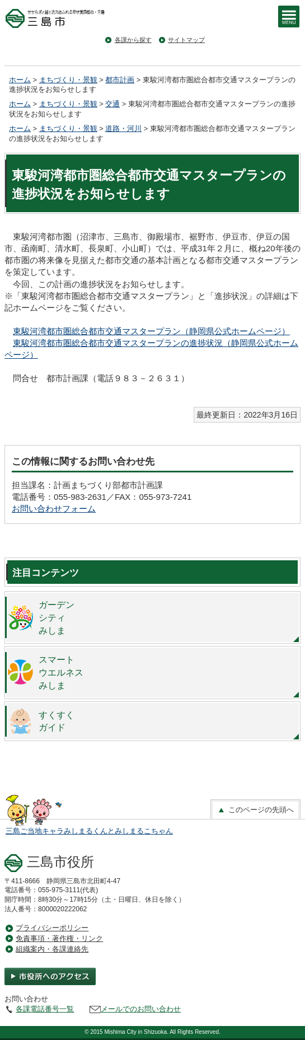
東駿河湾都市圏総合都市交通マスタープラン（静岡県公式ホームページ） (151, 331)
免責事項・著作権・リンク (59, 938)
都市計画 (119, 80)
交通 (112, 104)
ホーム (20, 80)
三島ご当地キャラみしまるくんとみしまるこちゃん (89, 831)
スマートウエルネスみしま (61, 672)
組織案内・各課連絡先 (52, 949)
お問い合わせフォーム (54, 508)
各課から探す (133, 39)
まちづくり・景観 (68, 80)
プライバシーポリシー (52, 928)
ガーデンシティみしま (56, 617)
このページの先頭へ (255, 810)
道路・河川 (123, 128)
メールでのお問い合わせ (141, 1009)
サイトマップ (186, 39)
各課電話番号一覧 (45, 1009)
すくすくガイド (56, 721)
